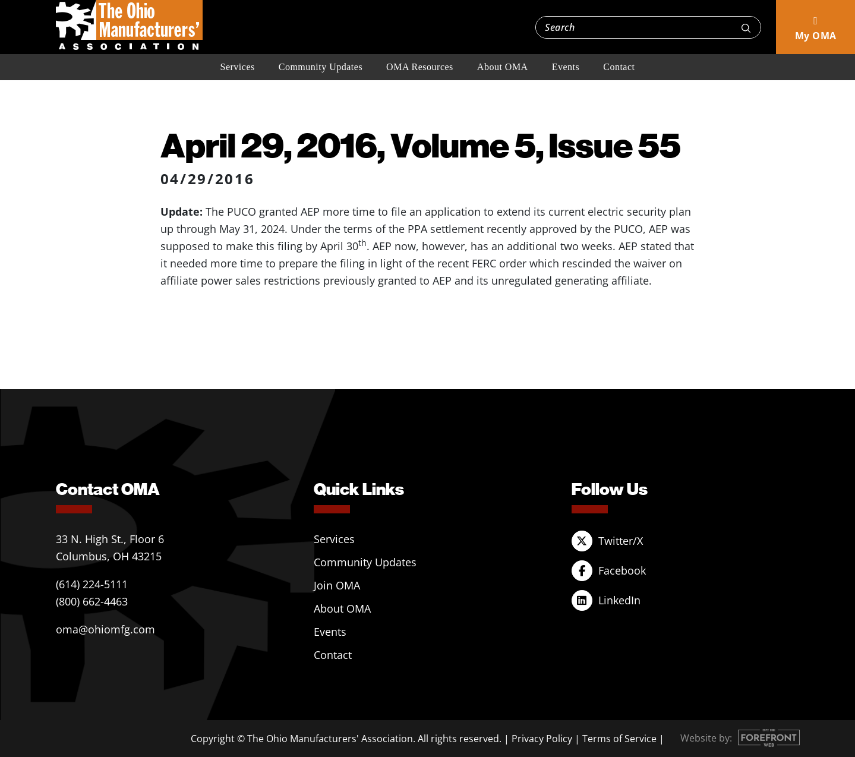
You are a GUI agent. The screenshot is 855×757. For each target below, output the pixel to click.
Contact (619, 67)
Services (237, 67)
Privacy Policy (542, 738)
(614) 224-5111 (92, 584)
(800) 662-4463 (92, 601)
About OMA (502, 67)
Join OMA (337, 585)
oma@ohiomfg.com (105, 629)
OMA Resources (419, 67)
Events (566, 67)
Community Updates (320, 67)
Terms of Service (619, 738)
